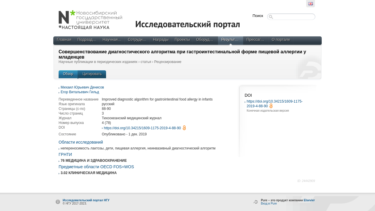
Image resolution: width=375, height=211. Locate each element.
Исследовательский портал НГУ (86, 200)
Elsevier (309, 200)
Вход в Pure (269, 203)
